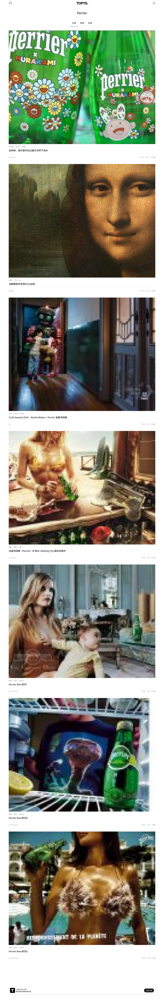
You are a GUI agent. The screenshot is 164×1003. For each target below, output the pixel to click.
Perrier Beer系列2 (18, 817)
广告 (15, 280)
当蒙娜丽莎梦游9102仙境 (22, 284)
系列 (10, 680)
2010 (16, 413)
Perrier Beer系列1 (18, 951)
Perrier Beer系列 (18, 684)
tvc (20, 280)
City (20, 547)
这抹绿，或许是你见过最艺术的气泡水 (28, 150)
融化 (10, 547)
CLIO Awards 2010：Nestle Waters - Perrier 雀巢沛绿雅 (38, 417)
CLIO (10, 413)
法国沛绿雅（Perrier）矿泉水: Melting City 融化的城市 (37, 550)
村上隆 (11, 146)
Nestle (21, 413)
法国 (23, 146)
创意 (10, 280)
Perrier (17, 146)
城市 (15, 547)
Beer (15, 680)
